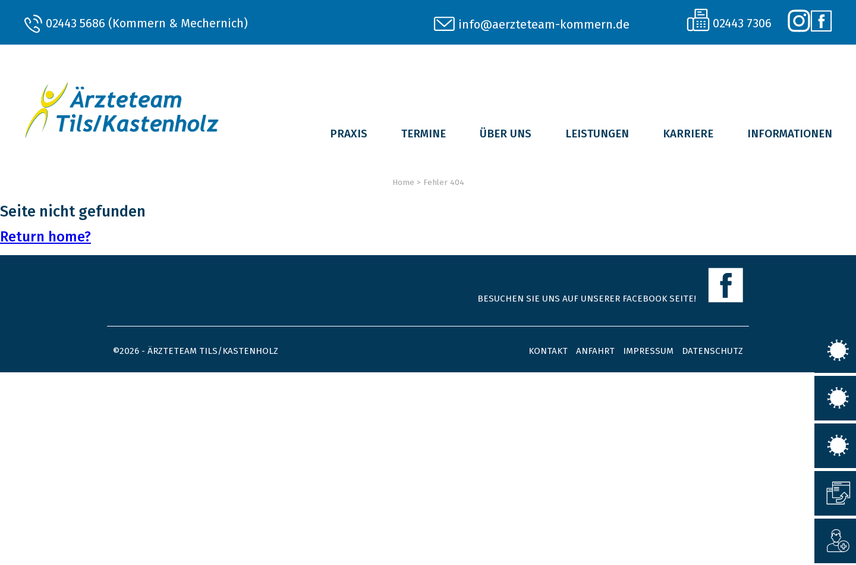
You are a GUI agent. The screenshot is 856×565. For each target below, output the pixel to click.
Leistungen (597, 133)
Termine (423, 133)
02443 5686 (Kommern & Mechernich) (147, 23)
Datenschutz (712, 351)
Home (403, 182)
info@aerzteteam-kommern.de (544, 24)
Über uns (505, 133)
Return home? (45, 236)
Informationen (789, 133)
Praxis (348, 133)
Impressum (648, 351)
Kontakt (548, 351)
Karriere (688, 133)
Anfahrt (595, 351)
